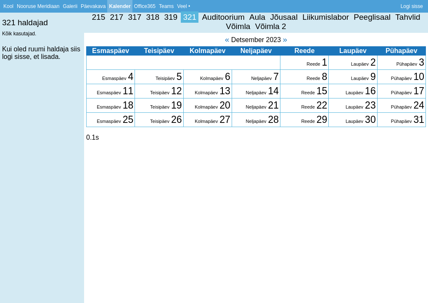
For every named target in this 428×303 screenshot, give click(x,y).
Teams (166, 6)
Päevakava (93, 6)
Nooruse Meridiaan (38, 6)
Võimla (238, 26)
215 (99, 17)
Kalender (119, 6)
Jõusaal (284, 17)
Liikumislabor (325, 17)
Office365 (145, 6)
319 (170, 17)
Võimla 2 (270, 26)
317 (135, 17)
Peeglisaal (372, 17)
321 (189, 17)
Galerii (70, 6)
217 (117, 17)
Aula (257, 17)
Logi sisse (412, 6)
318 (152, 17)
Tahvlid (407, 17)
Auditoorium (223, 17)
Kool (8, 6)
